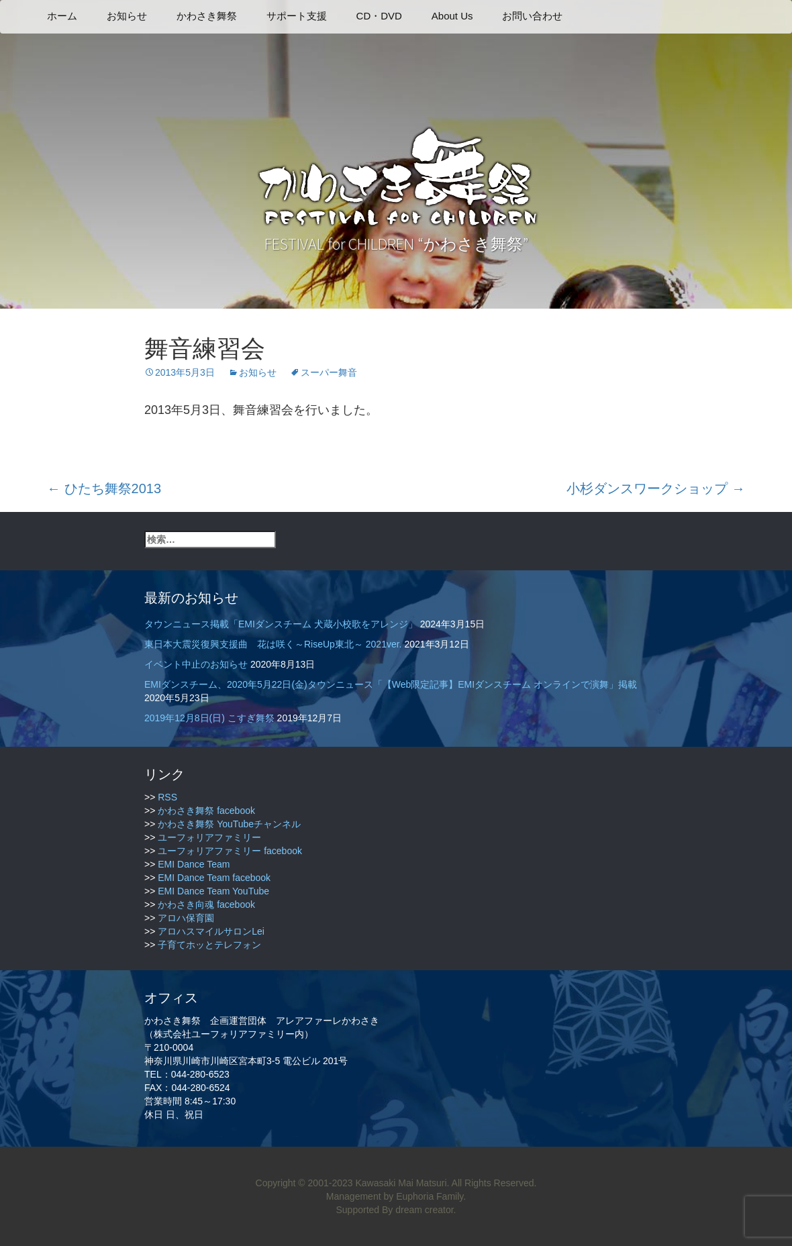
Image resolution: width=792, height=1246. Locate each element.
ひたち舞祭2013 (104, 488)
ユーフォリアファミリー (209, 837)
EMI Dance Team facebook (214, 877)
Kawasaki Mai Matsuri (400, 1183)
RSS (167, 797)
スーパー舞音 (329, 372)
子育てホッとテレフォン (209, 944)
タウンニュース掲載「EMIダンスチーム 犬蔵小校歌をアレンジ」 (280, 624)
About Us (452, 15)
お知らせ (127, 15)
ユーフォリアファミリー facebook (230, 850)
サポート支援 (296, 15)
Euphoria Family (429, 1196)
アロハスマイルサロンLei (211, 931)
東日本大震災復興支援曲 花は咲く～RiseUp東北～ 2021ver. (273, 644)
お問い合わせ (532, 15)
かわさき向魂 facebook (206, 904)
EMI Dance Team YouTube (213, 891)
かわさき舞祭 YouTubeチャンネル (229, 824)
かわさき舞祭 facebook (206, 810)
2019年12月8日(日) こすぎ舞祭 (209, 718)
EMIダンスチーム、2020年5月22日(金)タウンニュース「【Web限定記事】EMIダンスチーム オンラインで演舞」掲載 (390, 684)
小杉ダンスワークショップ (655, 488)
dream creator (424, 1209)
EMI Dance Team (194, 864)
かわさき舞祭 (207, 15)
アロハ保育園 (186, 918)
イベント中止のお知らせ (196, 664)
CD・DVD (379, 15)
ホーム (62, 15)
